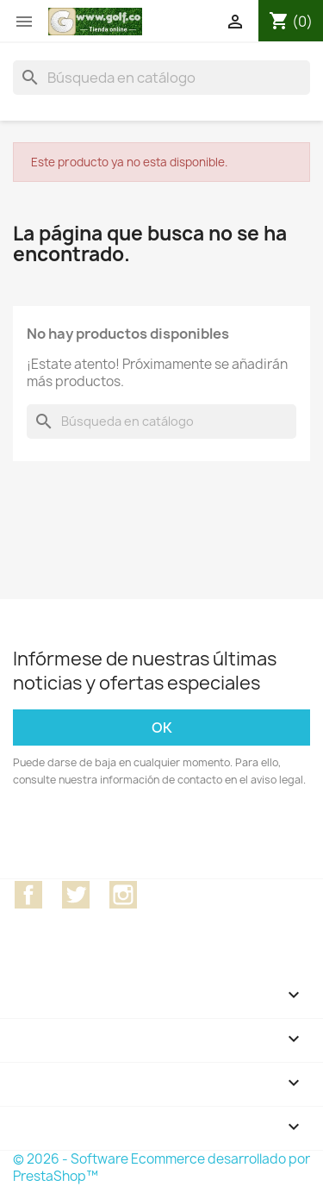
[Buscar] (161, 77)
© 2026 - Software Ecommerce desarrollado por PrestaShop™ (161, 1167)
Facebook (28, 895)
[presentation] (157, 836)
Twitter (76, 895)
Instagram (123, 895)
